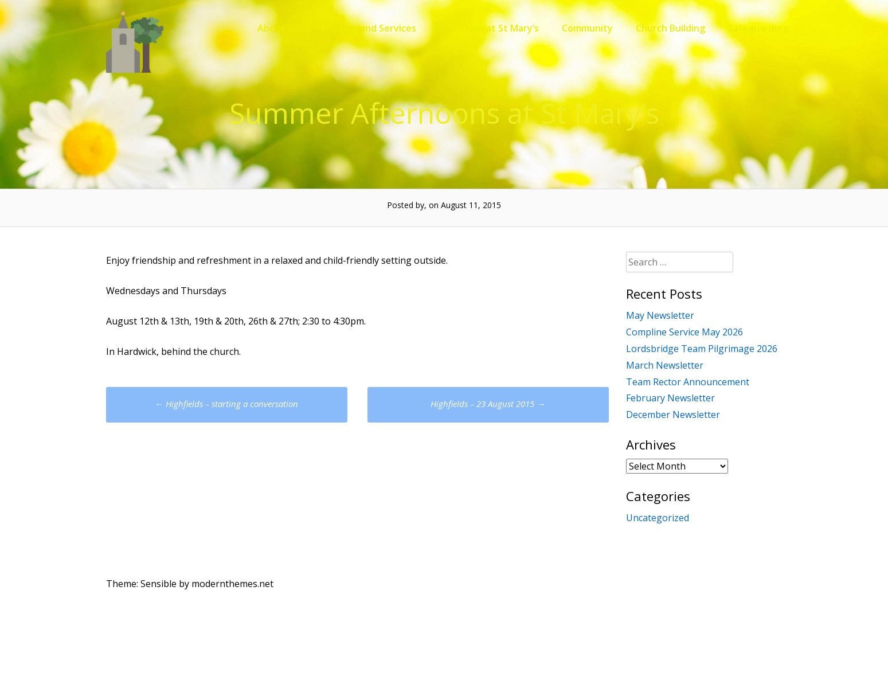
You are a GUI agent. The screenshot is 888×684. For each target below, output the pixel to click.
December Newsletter (673, 414)
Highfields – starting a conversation (226, 403)
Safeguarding (758, 28)
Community (587, 28)
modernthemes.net (232, 583)
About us (277, 28)
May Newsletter (660, 315)
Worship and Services (368, 28)
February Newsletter (670, 398)
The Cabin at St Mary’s (489, 28)
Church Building (670, 28)
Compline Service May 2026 (684, 332)
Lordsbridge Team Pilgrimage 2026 (701, 348)
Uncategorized (657, 517)
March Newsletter (664, 365)
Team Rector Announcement (687, 382)
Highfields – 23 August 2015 (488, 403)
